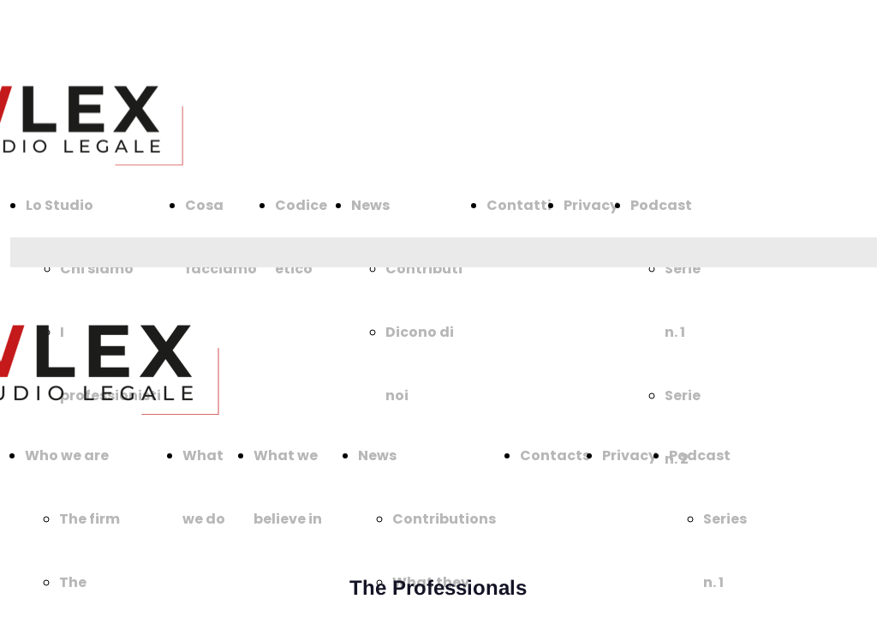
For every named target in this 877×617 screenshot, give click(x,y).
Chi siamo (97, 269)
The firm (89, 519)
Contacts (555, 455)
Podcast (661, 205)
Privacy (591, 205)
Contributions (444, 519)
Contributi (423, 269)
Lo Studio (59, 205)
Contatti (519, 205)
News (370, 205)
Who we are (67, 455)
